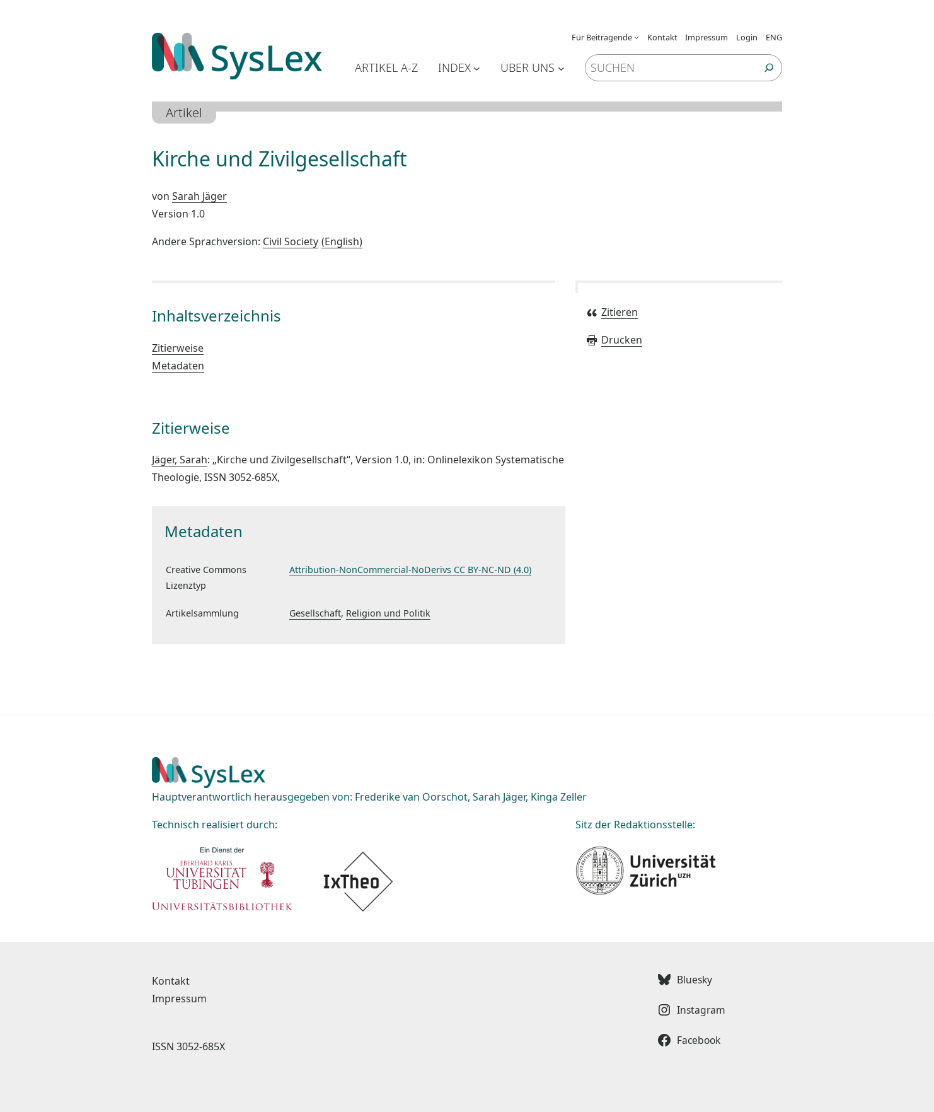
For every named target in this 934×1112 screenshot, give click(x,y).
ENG (774, 37)
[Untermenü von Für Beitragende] (636, 37)
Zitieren (611, 312)
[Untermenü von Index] (476, 67)
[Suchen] (769, 67)
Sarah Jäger (199, 196)
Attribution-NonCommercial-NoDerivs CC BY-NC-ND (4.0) (410, 570)
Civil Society (312, 241)
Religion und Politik (388, 613)
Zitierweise (178, 348)
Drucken (613, 340)
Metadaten (178, 366)
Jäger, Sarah (179, 459)
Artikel (184, 112)
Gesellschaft (315, 613)
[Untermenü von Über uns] (561, 67)
